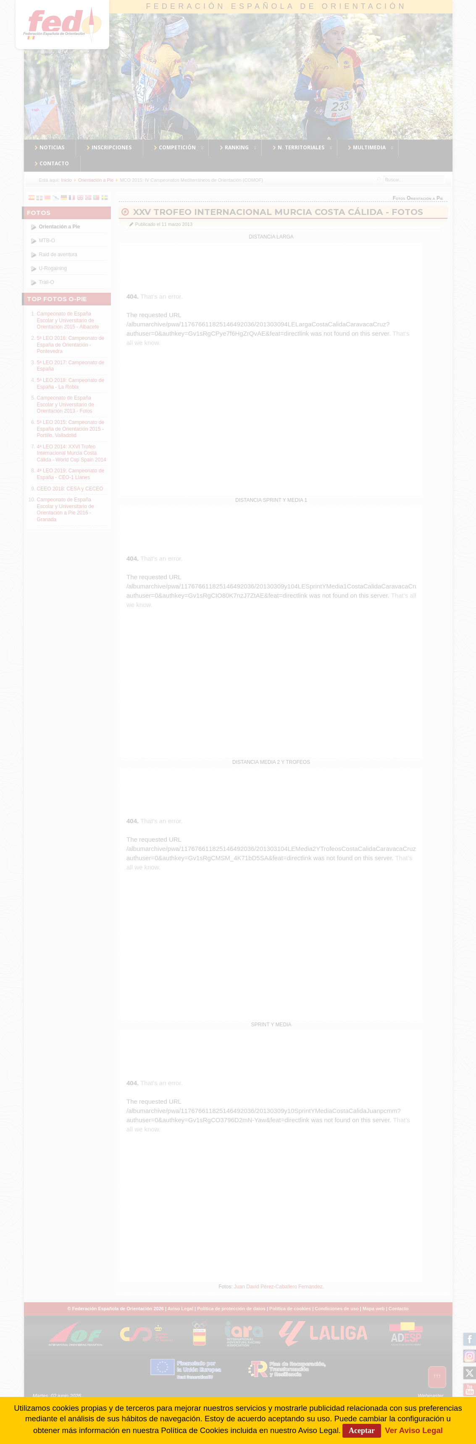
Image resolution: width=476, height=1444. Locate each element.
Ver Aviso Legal (414, 1430)
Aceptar (362, 1430)
